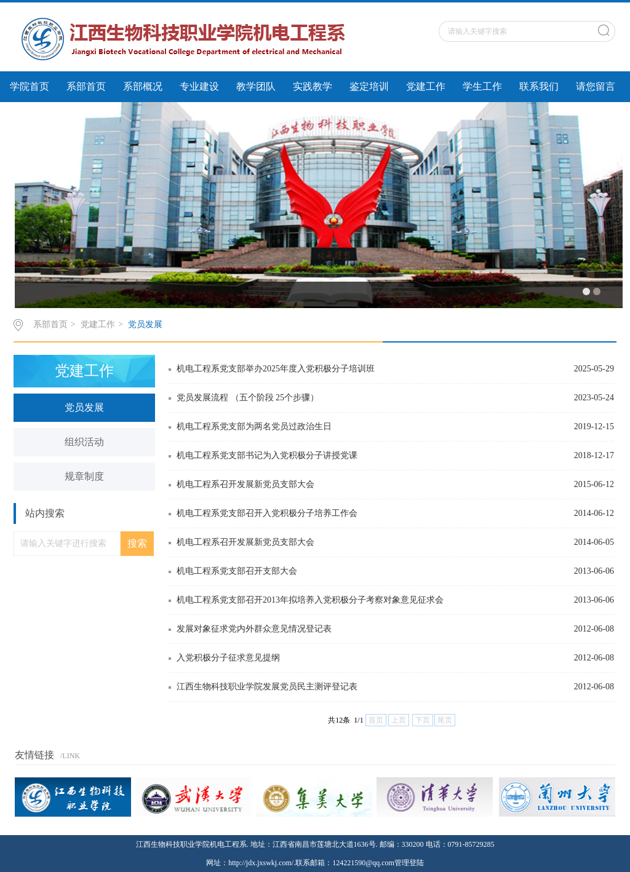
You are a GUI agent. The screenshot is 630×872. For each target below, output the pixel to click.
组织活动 (84, 442)
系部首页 (86, 86)
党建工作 (425, 86)
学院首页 (29, 86)
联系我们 (539, 86)
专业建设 (199, 86)
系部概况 (142, 86)
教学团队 (256, 86)
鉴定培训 (369, 86)
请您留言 (595, 86)
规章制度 (84, 476)
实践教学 (312, 86)
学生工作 (482, 86)
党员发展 (145, 324)
